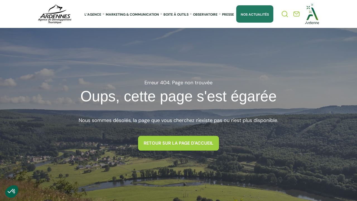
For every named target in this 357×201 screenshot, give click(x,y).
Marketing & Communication (132, 14)
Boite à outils (176, 14)
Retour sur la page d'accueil (178, 143)
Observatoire (205, 14)
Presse (228, 14)
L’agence (93, 14)
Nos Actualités (255, 14)
